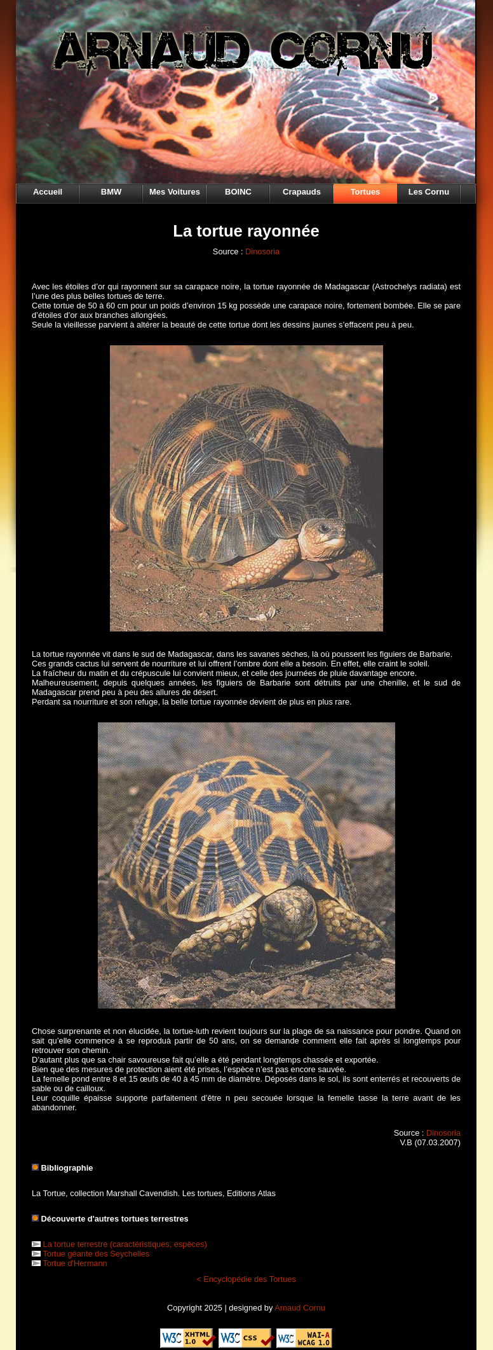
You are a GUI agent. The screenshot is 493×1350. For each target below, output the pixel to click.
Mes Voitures (174, 191)
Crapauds (302, 191)
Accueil (47, 191)
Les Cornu (429, 191)
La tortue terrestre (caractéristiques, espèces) (125, 1244)
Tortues (366, 191)
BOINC (238, 191)
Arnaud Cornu (299, 1307)
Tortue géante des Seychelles (96, 1253)
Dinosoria (262, 251)
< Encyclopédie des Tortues (246, 1279)
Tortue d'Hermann (75, 1263)
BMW (111, 191)
